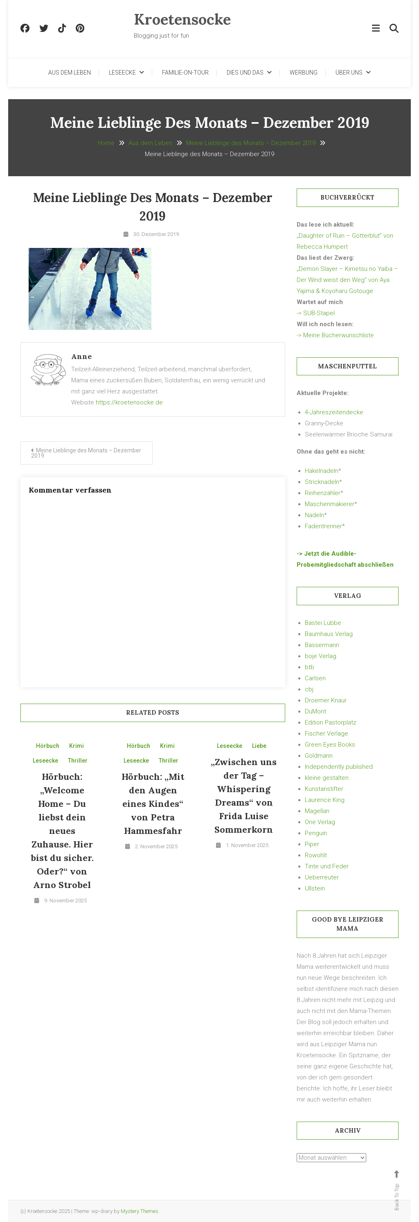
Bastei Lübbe (323, 623)
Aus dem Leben (69, 72)
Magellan (317, 811)
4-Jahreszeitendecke (334, 412)
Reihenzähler (322, 493)
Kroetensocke (182, 19)
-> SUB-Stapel (316, 313)
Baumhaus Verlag (329, 634)
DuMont (315, 711)
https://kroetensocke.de (129, 402)
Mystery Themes (139, 1211)
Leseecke (122, 72)
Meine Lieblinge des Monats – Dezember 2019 (86, 453)
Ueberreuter (322, 877)
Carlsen (315, 678)
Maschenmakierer (329, 504)
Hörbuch (47, 746)
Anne (81, 356)
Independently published (339, 766)
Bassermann (322, 645)
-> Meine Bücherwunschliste (335, 335)
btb (309, 667)
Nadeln (314, 515)
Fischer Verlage (326, 733)
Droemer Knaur (326, 700)
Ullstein (315, 888)
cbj (309, 689)
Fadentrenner (323, 526)
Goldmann (319, 755)
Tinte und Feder (327, 866)
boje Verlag (320, 656)
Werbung (304, 72)
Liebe (259, 746)
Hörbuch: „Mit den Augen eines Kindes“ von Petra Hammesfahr (153, 803)
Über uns (349, 72)
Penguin (316, 833)
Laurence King (325, 800)
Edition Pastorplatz (330, 722)
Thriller (78, 760)
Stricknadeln (322, 482)
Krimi (76, 746)
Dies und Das (245, 72)
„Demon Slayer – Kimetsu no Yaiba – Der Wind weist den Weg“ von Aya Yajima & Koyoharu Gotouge (347, 280)
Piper (312, 844)
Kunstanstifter (324, 789)
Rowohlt (316, 855)
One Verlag (320, 822)
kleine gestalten (327, 777)
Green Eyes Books (330, 744)
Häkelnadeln (321, 471)
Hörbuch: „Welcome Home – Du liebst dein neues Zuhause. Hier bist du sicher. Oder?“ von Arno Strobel (62, 830)
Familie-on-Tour (185, 72)
